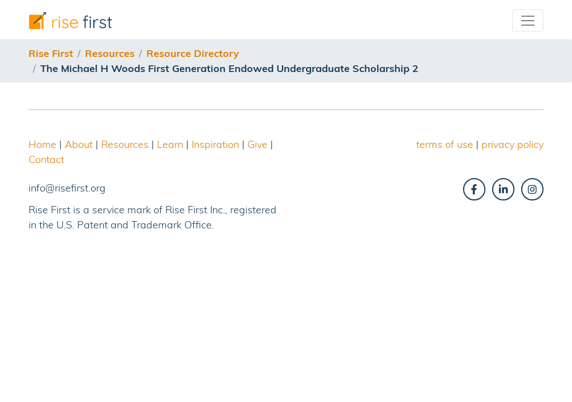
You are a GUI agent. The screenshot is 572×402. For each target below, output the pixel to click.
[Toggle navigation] (528, 20)
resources (110, 53)
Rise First (50, 53)
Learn (170, 144)
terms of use (444, 144)
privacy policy (513, 144)
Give (257, 144)
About (79, 144)
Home (42, 144)
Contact (46, 159)
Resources (125, 144)
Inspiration (215, 144)
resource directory (192, 53)
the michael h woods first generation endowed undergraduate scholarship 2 (229, 68)
